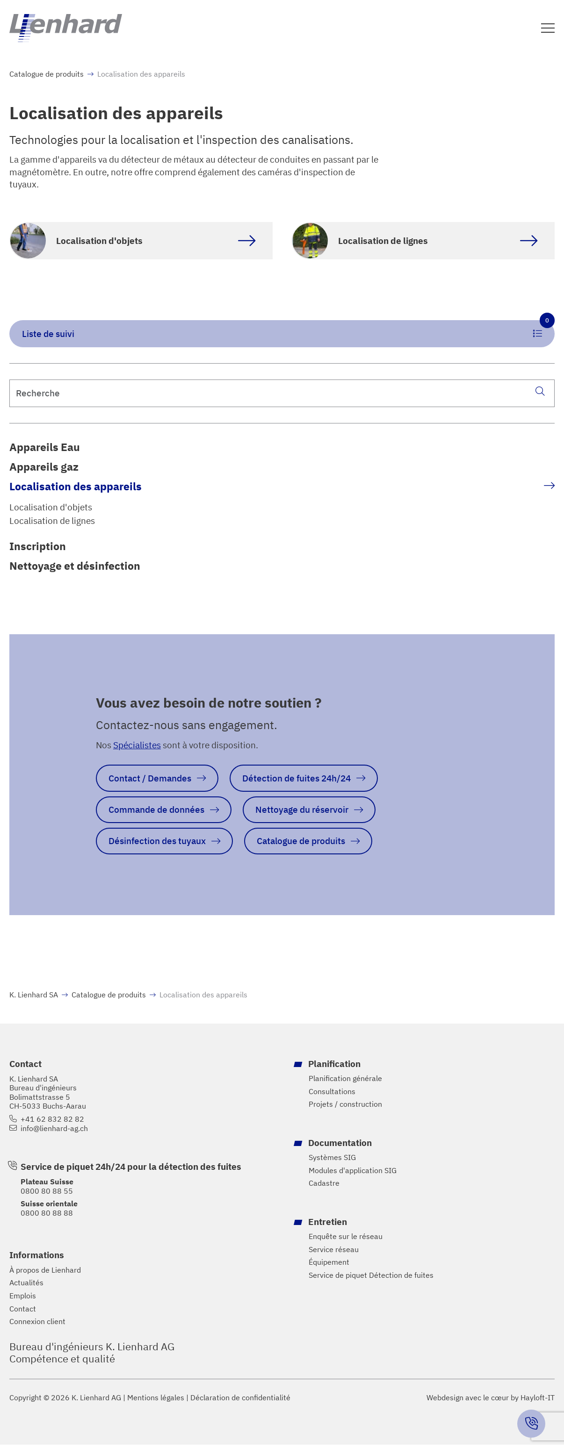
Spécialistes (137, 746)
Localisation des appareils (75, 487)
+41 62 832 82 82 (52, 1121)
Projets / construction (345, 1107)
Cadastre (324, 1186)
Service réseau (334, 1251)
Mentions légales (155, 1400)
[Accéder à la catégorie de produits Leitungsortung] (423, 241)
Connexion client (37, 1324)
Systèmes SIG (332, 1160)
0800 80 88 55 (47, 1193)
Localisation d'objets (50, 508)
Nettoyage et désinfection (74, 567)
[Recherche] (540, 392)
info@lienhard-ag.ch (54, 1130)
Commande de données (156, 811)
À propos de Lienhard (45, 1272)
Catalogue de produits (46, 74)
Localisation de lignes (52, 521)
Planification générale (345, 1080)
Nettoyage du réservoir (302, 811)
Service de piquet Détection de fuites (371, 1278)
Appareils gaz (44, 467)
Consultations (332, 1093)
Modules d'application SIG (353, 1172)
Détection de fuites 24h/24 (297, 780)
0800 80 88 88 (47, 1215)
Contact (22, 1311)
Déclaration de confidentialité (240, 1400)
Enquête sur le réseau (346, 1239)
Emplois (22, 1298)
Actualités (26, 1285)
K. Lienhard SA (33, 997)
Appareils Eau (44, 448)
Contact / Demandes (149, 780)
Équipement (329, 1265)
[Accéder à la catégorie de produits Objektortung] (141, 241)
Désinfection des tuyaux (157, 843)
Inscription (37, 547)
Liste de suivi (288, 330)
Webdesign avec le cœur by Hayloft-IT (491, 1400)
